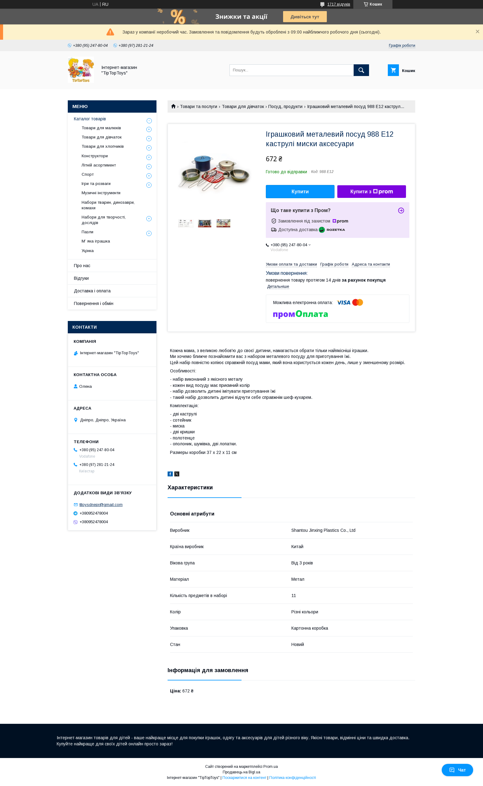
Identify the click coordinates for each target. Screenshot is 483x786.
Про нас (82, 265)
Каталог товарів (90, 118)
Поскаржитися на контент (244, 778)
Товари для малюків (101, 128)
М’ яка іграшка (96, 241)
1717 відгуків (338, 4)
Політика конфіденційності (292, 778)
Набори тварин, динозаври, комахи (108, 205)
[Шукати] (361, 70)
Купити (300, 191)
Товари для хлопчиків (103, 146)
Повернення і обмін (93, 303)
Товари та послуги (198, 106)
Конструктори (95, 156)
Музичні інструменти (101, 192)
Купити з (371, 191)
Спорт (88, 174)
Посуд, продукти (285, 106)
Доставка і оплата (92, 290)
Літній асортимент (99, 165)
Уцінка (88, 250)
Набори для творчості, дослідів (104, 220)
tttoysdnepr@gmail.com (101, 504)
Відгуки (81, 278)
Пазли (87, 232)
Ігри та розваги (96, 183)
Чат (457, 770)
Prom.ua (270, 766)
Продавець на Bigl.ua (241, 772)
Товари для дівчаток (243, 106)
